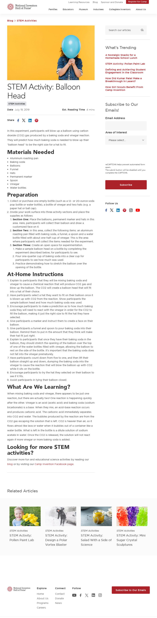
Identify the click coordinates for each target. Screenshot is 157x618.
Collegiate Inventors (119, 9)
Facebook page (64, 464)
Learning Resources (79, 2)
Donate (59, 598)
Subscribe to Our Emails (131, 590)
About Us (141, 9)
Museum (83, 9)
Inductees (98, 9)
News (58, 603)
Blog (95, 2)
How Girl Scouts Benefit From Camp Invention (124, 88)
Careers (41, 607)
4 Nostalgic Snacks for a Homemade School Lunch (121, 56)
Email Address (115, 118)
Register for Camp (137, 1)
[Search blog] (126, 30)
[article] (25, 524)
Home (40, 593)
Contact (60, 593)
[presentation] (128, 154)
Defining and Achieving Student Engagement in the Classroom (125, 71)
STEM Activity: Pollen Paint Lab (125, 63)
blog (10, 464)
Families (53, 9)
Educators (68, 9)
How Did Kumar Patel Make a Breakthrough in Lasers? (123, 80)
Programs (42, 603)
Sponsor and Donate (112, 2)
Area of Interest (116, 132)
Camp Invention (44, 464)
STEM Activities (27, 20)
